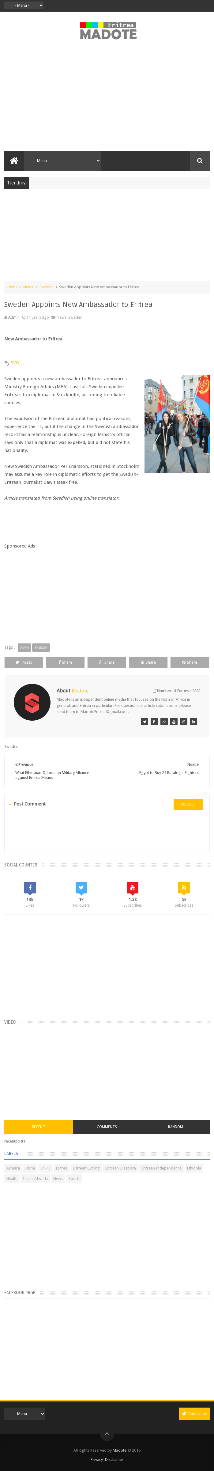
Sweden (46, 287)
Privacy (97, 1459)
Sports (74, 1178)
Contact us (194, 1413)
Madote (120, 1450)
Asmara (13, 1168)
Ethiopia (194, 1168)
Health (11, 1178)
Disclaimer (114, 1459)
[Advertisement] (107, 99)
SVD (15, 363)
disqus (188, 804)
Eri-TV (45, 1168)
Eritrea (61, 1168)
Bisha (30, 1168)
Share (65, 662)
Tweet (24, 662)
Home (12, 287)
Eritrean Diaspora (120, 1168)
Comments (107, 1127)
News (28, 287)
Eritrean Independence (161, 1168)
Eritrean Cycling (86, 1168)
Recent (38, 1127)
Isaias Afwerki (35, 1178)
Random (175, 1127)
